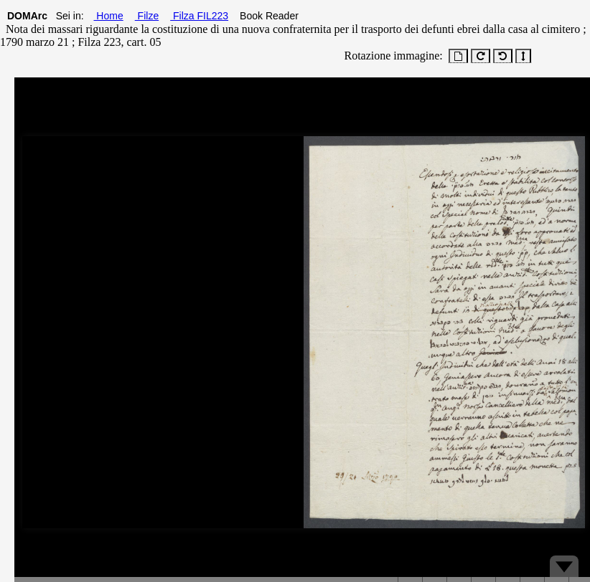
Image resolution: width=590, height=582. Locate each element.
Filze (147, 16)
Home (108, 16)
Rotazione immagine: (391, 55)
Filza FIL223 (199, 16)
